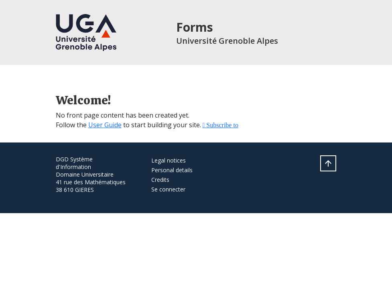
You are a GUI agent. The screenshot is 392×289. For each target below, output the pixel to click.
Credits (160, 179)
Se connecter (168, 189)
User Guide (105, 124)
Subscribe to (221, 125)
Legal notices (168, 160)
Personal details (172, 170)
